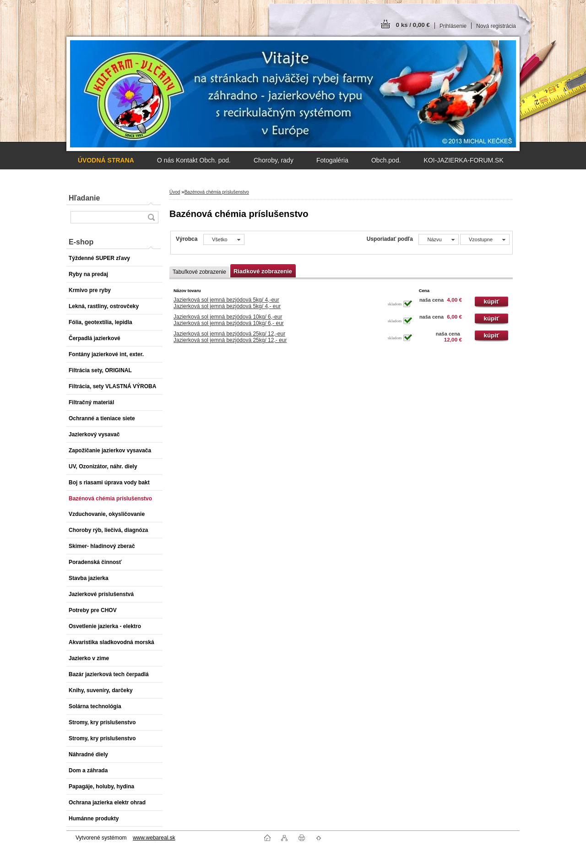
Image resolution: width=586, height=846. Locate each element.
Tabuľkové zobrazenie (199, 272)
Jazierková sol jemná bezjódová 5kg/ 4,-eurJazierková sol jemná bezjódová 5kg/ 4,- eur (227, 303)
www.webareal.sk (154, 838)
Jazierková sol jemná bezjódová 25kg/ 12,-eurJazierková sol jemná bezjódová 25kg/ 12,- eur (230, 337)
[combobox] (438, 239)
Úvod (174, 192)
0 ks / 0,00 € (413, 25)
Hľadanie (84, 198)
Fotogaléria (332, 160)
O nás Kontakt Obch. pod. (194, 160)
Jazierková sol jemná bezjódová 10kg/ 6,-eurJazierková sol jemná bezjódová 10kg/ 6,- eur (229, 320)
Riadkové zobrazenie (262, 271)
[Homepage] (106, 160)
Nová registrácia (496, 26)
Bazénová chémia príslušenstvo (216, 192)
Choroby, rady (273, 160)
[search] (151, 217)
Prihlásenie (453, 26)
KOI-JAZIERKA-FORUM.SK (464, 160)
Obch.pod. (386, 160)
